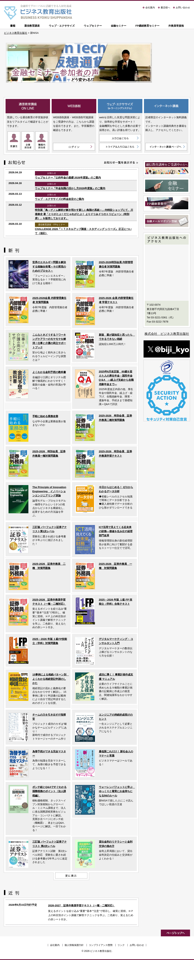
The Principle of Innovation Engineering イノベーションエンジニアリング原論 (49, 491)
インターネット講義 (166, 106)
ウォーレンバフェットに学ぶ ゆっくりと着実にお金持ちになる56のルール (117, 791)
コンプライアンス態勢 (101, 945)
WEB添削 (74, 106)
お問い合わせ (183, 7)
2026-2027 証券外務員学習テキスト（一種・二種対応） (81, 905)
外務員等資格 (176, 25)
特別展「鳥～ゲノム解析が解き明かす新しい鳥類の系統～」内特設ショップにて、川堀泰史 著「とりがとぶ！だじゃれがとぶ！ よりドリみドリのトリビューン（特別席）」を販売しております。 (84, 214)
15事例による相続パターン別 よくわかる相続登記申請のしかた (50, 679)
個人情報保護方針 (74, 945)
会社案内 (150, 7)
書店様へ (165, 7)
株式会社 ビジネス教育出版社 (167, 333)
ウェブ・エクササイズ (62, 25)
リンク (121, 945)
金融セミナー (118, 25)
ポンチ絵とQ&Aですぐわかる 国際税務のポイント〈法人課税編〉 (49, 791)
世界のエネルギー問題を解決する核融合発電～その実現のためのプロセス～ (49, 266)
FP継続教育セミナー (147, 25)
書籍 (12, 25)
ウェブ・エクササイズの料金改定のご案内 (59, 199)
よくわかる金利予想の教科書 (49, 372)
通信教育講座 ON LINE (28, 106)
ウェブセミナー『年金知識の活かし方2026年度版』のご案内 (70, 188)
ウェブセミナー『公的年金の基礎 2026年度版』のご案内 (68, 177)
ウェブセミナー (93, 25)
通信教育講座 (32, 25)
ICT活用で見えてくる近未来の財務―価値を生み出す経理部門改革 (115, 531)
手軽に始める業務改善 (45, 416)
